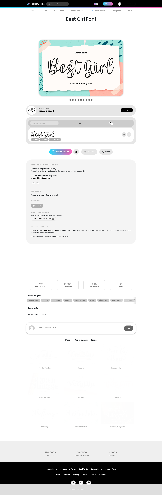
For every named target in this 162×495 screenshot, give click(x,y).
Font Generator (77, 11)
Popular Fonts (51, 469)
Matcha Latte (81, 426)
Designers (116, 11)
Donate (37, 206)
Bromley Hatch (117, 368)
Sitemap (102, 474)
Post (129, 328)
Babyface (118, 397)
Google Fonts (111, 469)
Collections (59, 11)
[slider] (80, 123)
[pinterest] (88, 483)
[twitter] (81, 483)
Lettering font (50, 230)
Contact (126, 110)
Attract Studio (46, 111)
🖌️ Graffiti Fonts (98, 11)
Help (58, 474)
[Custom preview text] (44, 123)
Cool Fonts (83, 469)
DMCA (93, 474)
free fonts (50, 455)
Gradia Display (44, 368)
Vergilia (81, 397)
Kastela (81, 368)
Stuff (130, 11)
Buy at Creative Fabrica (44, 219)
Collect (89, 151)
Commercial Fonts (68, 469)
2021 (41, 284)
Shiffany (44, 426)
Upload (108, 4)
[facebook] (73, 483)
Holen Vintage (44, 397)
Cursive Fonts (96, 469)
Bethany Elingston (117, 426)
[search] (57, 4)
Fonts (32, 11)
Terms (85, 474)
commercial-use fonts (82, 455)
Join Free (129, 4)
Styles (44, 11)
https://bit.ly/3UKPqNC (40, 178)
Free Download (60, 151)
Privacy (76, 474)
